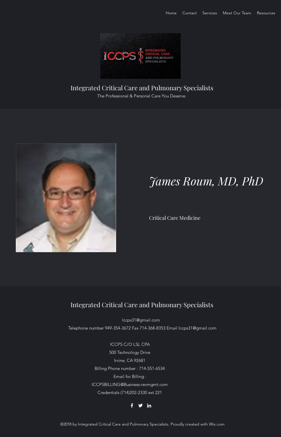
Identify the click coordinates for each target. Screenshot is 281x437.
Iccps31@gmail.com (141, 320)
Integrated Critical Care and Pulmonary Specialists (142, 87)
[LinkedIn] (149, 405)
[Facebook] (132, 405)
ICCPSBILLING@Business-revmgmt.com (130, 384)
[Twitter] (140, 405)
